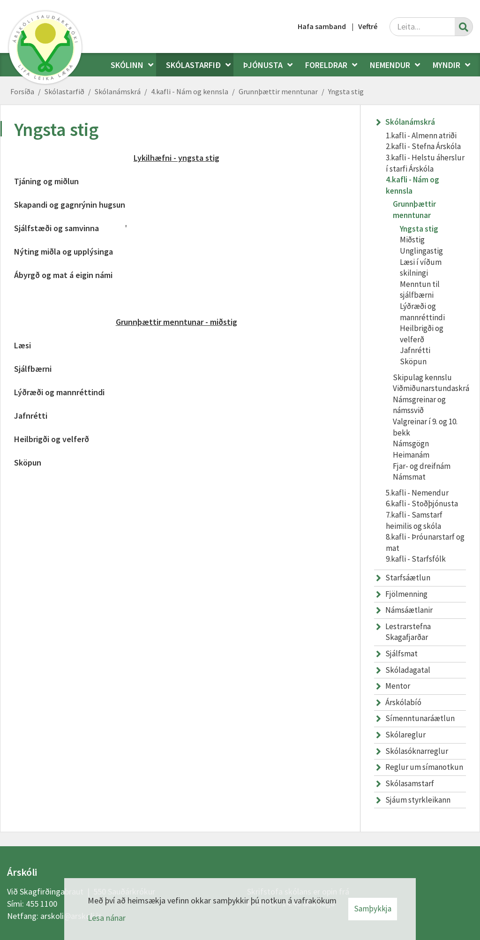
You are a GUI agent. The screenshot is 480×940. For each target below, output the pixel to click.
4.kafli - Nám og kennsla (189, 91)
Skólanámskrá (118, 91)
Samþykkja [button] (372, 908)
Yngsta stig (346, 91)
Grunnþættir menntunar (278, 91)
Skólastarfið (64, 91)
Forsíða (22, 91)
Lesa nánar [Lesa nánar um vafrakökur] (107, 917)
